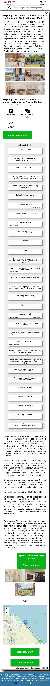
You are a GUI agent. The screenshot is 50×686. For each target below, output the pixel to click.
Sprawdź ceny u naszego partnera (31, 556)
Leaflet (31, 644)
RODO (14, 683)
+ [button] (6, 609)
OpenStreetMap (41, 644)
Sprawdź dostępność (17, 135)
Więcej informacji (31, 565)
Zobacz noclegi (25, 663)
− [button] (6, 613)
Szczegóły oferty (25, 652)
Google (36, 675)
